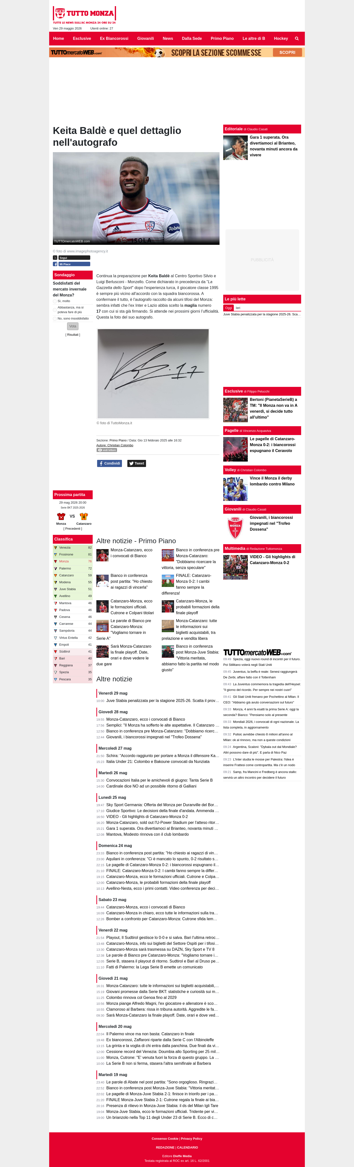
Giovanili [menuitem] (145, 38)
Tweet (136, 463)
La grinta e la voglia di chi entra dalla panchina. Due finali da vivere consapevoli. (176, 1046)
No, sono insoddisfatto (73, 318)
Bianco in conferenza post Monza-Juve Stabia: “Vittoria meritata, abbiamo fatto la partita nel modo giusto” (190, 658)
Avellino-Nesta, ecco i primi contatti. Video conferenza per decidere (164, 888)
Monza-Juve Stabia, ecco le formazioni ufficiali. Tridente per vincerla (165, 1111)
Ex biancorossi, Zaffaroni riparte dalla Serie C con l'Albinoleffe (160, 1040)
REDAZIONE (165, 1147)
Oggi (228, 308)
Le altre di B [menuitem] (254, 38)
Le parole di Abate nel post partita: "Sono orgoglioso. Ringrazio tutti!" (166, 1082)
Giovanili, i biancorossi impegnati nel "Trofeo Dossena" (154, 737)
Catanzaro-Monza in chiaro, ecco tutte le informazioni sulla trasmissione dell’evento (179, 913)
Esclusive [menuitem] (82, 38)
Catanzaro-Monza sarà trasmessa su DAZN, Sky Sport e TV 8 (160, 949)
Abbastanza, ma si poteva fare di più (71, 310)
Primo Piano (118, 440)
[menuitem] (297, 39)
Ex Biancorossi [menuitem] (114, 38)
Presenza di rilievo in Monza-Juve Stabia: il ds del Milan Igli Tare (162, 1106)
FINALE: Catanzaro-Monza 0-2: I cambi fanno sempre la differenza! (165, 871)
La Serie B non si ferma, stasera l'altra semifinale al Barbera (158, 1063)
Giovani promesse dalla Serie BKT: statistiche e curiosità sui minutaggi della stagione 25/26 (186, 992)
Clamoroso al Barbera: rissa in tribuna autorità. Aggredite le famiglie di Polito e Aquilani (182, 1009)
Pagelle (231, 430)
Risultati (72, 334)
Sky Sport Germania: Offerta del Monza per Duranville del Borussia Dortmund (174, 805)
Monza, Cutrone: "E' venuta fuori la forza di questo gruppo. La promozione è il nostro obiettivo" (188, 1057)
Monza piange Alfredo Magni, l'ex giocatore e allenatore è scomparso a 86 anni (175, 1003)
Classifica (63, 539)
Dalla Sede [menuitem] (192, 38)
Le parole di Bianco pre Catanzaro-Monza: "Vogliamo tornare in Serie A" (169, 955)
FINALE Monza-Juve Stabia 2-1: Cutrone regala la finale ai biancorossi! (168, 1100)
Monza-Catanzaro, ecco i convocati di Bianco (145, 719)
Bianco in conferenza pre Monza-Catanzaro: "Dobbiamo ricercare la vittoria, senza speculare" (187, 731)
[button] (72, 326)
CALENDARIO (187, 1147)
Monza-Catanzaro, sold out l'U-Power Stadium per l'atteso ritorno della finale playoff (179, 822)
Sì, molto (64, 301)
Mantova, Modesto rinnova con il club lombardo (147, 834)
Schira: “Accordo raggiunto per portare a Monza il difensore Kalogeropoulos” (172, 756)
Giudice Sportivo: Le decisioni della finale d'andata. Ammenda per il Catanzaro (174, 811)
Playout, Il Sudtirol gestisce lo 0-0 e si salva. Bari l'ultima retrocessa (165, 937)
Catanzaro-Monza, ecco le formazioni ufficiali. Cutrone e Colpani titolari (132, 607)
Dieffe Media (182, 1156)
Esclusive (234, 391)
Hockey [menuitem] (281, 38)
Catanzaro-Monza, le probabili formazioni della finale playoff (198, 607)
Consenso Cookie (165, 1138)
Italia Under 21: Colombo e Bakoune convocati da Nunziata (158, 761)
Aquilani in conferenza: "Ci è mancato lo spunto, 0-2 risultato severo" (166, 859)
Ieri (238, 308)
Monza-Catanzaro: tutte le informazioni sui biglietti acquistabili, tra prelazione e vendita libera (187, 986)
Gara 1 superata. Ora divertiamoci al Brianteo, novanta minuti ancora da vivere (175, 828)
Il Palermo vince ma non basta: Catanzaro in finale (150, 1034)
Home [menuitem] (58, 38)
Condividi (109, 463)
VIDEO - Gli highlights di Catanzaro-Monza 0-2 (147, 817)
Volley (230, 470)
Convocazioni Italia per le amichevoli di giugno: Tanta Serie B (159, 780)
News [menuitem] (168, 38)
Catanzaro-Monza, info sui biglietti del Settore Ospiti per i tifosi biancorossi (171, 943)
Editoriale (234, 129)
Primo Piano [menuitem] (222, 38)
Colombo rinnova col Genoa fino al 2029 (141, 997)
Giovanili (233, 509)
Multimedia (235, 548)
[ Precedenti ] (72, 528)
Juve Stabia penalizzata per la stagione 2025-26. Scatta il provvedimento (170, 701)
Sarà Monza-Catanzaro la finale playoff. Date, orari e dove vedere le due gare (174, 1015)
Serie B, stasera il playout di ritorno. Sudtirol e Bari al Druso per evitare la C (172, 961)
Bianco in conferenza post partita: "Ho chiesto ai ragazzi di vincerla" (131, 581)
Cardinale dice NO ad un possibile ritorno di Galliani (151, 786)
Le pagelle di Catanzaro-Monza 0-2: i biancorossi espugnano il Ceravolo (169, 865)
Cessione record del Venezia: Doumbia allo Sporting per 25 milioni (164, 1052)
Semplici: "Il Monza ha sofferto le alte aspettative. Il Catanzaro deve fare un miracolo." (181, 725)
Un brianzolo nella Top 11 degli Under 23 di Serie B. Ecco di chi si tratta (168, 1117)
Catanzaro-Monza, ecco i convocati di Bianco (145, 907)
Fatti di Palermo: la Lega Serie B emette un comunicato (154, 967)
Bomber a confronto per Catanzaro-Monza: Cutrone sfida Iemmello (164, 919)
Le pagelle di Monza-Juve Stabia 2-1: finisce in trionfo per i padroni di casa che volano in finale (188, 1094)
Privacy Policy (191, 1138)
